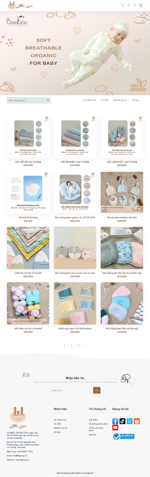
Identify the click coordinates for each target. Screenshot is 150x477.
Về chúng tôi (97, 409)
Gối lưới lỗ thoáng (28, 217)
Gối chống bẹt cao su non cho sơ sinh (75, 273)
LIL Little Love (92, 100)
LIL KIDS (107, 100)
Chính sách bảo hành (96, 429)
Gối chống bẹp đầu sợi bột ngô (122, 328)
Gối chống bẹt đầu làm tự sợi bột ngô (122, 273)
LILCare (138, 100)
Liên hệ (92, 434)
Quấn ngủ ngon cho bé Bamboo (75, 328)
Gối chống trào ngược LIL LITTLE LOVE (75, 217)
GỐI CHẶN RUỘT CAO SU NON (122, 161)
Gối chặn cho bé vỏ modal (28, 328)
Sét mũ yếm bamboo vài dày (122, 217)
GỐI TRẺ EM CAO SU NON (28, 161)
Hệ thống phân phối (98, 424)
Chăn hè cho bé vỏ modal (28, 273)
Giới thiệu (93, 419)
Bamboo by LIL (123, 100)
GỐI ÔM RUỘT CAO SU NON (75, 161)
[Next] (85, 345)
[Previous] (65, 345)
